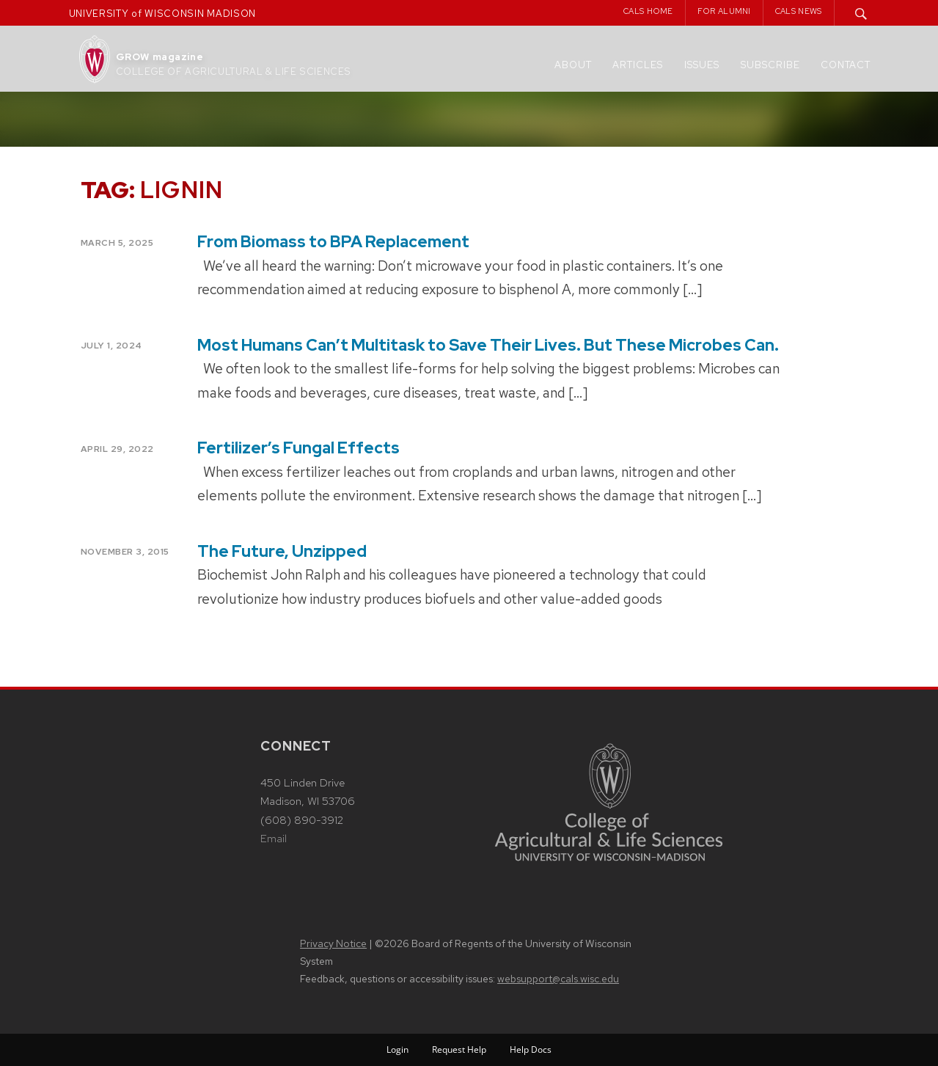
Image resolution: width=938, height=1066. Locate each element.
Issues (701, 65)
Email (273, 838)
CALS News (798, 11)
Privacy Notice (333, 943)
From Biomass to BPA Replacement (333, 241)
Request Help (459, 1049)
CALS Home (648, 11)
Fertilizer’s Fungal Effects (298, 448)
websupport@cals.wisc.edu (558, 978)
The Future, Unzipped (282, 551)
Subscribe (770, 65)
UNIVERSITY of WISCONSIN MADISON (163, 13)
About (573, 65)
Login (397, 1049)
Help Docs (531, 1049)
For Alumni (724, 11)
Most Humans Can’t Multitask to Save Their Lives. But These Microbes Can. (488, 345)
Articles (637, 65)
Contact (846, 65)
